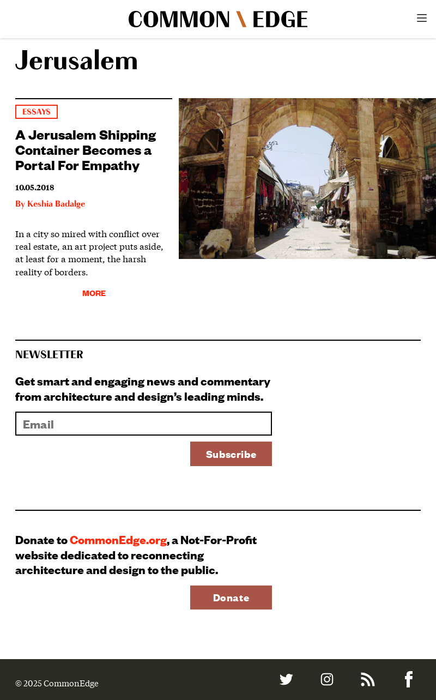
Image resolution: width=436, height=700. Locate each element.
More (94, 292)
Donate (231, 597)
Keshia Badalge (56, 204)
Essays (36, 112)
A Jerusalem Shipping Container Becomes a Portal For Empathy (85, 148)
